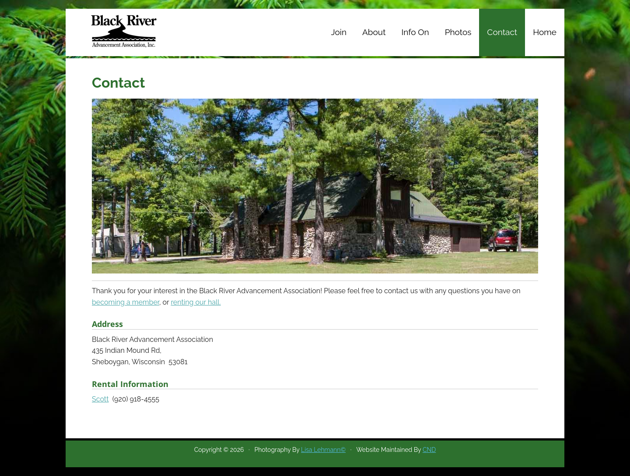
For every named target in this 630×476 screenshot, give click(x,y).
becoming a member (125, 302)
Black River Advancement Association (127, 31)
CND (429, 449)
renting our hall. (195, 302)
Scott (100, 399)
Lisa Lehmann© (323, 449)
